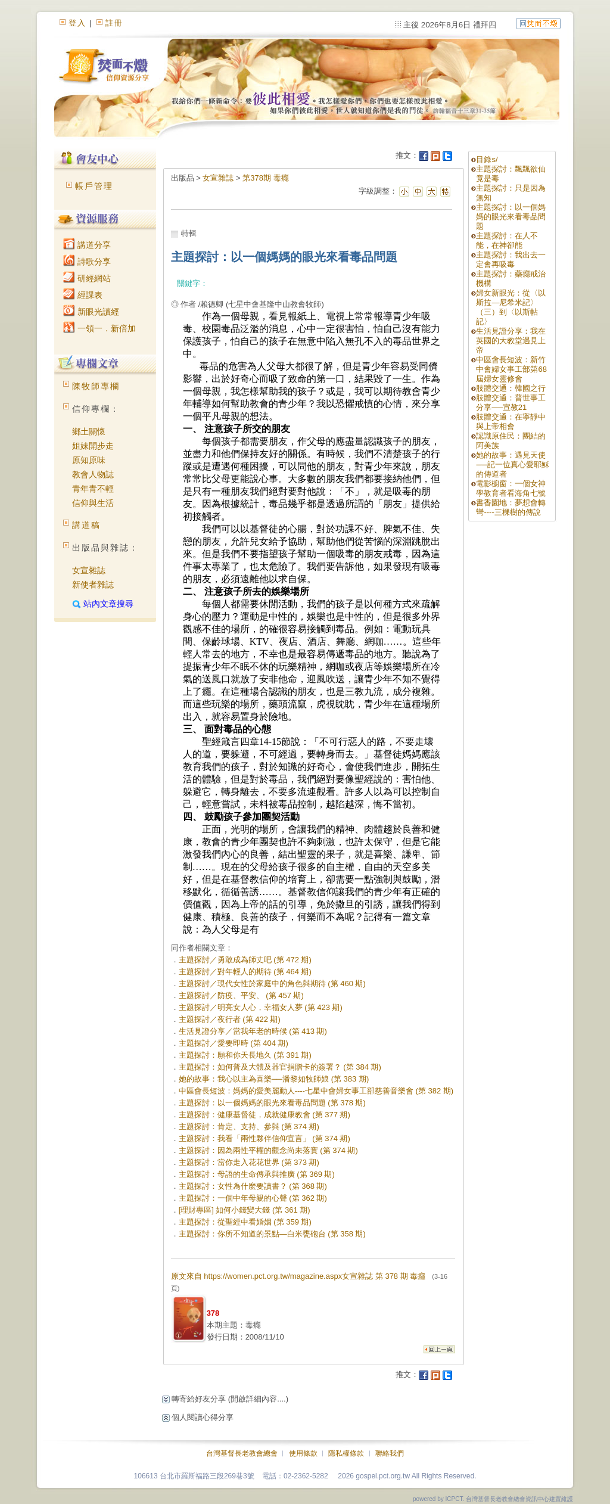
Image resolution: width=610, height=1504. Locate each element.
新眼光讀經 (91, 311)
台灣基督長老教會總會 (242, 1453)
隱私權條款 (346, 1453)
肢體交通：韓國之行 (511, 388)
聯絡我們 (389, 1453)
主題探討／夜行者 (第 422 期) (230, 1019)
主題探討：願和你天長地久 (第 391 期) (245, 1055)
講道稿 (86, 525)
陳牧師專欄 (96, 386)
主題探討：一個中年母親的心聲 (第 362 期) (253, 1198)
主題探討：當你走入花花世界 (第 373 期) (249, 1162)
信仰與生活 (93, 503)
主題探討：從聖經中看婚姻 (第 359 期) (245, 1221)
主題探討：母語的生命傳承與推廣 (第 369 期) (257, 1174)
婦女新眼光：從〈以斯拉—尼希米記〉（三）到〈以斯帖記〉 (511, 307)
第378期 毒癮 (265, 177)
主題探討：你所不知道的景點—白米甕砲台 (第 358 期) (272, 1233)
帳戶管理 (94, 186)
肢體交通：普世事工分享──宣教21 (511, 402)
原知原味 (88, 460)
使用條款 (303, 1453)
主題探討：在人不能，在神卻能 (507, 240)
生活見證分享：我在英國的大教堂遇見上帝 (511, 341)
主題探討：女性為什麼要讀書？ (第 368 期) (253, 1186)
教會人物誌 (93, 474)
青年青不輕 (93, 488)
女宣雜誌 (88, 570)
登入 (77, 22)
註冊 (114, 22)
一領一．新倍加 (99, 328)
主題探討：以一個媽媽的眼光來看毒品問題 (511, 217)
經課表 (82, 295)
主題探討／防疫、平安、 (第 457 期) (241, 995)
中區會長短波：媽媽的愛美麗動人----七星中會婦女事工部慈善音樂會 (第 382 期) (316, 1090)
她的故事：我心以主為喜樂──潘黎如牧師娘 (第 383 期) (274, 1078)
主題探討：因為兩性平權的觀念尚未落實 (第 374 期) (268, 1150)
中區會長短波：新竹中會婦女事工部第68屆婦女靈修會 (511, 369)
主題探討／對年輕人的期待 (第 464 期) (245, 971)
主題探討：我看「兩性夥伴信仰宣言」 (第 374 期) (264, 1138)
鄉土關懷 (88, 431)
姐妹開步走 (93, 445)
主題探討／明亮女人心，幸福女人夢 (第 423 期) (261, 1007)
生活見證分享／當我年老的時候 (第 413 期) (253, 1031)
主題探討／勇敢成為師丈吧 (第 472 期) (245, 959)
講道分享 (87, 245)
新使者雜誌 (93, 584)
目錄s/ (486, 159)
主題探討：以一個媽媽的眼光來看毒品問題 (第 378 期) (272, 1102)
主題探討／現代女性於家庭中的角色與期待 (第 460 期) (272, 983)
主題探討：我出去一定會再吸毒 (511, 259)
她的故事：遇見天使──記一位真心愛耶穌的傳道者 (512, 464)
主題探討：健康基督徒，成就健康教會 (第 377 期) (264, 1114)
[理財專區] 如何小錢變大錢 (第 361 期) (244, 1209)
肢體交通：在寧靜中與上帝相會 (511, 421)
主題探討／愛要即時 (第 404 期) (233, 1043)
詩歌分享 (87, 261)
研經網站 (87, 278)
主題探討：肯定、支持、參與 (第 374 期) (249, 1126)
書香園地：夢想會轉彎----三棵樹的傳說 (511, 507)
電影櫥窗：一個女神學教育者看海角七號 (511, 488)
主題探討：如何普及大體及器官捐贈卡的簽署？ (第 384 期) (280, 1066)
